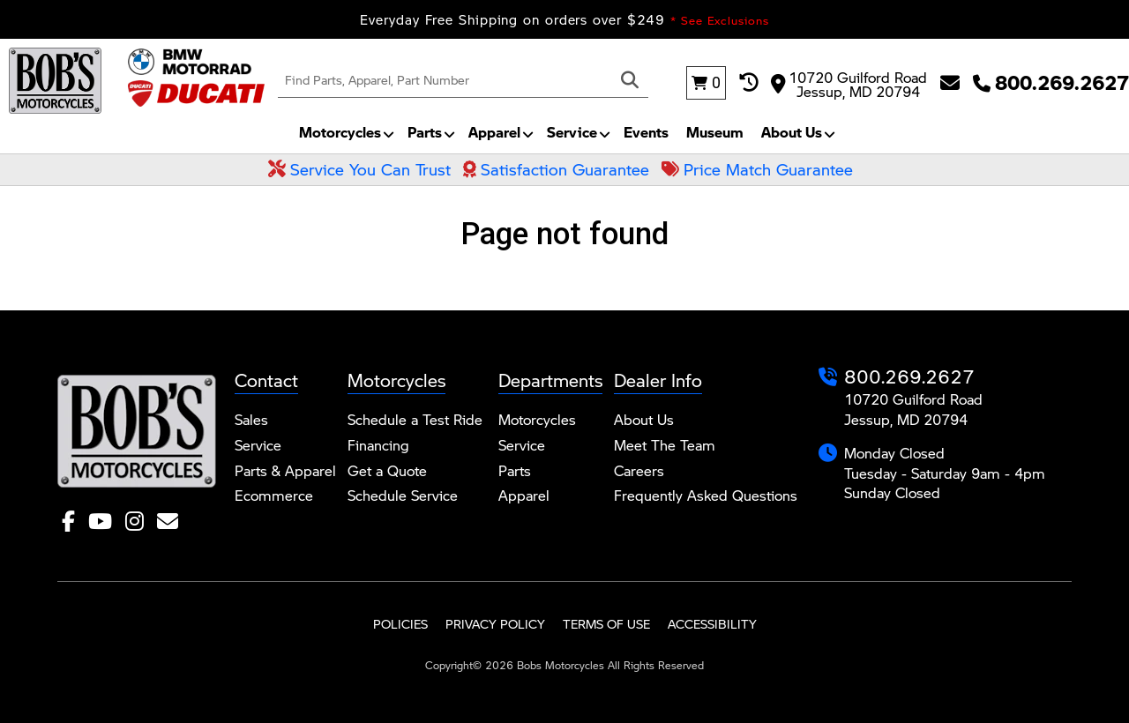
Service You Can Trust (359, 169)
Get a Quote (387, 470)
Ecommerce (274, 495)
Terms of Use (606, 623)
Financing (378, 445)
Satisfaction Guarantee (556, 169)
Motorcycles (340, 132)
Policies (400, 623)
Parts (424, 132)
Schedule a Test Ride (415, 419)
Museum (715, 132)
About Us (791, 132)
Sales (251, 419)
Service (572, 132)
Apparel (494, 132)
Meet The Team (664, 445)
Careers (639, 470)
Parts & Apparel (285, 470)
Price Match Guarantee (757, 169)
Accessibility (712, 623)
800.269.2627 (909, 376)
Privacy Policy (495, 623)
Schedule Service (403, 495)
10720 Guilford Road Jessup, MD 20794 (849, 83)
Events (646, 132)
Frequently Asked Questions (705, 495)
